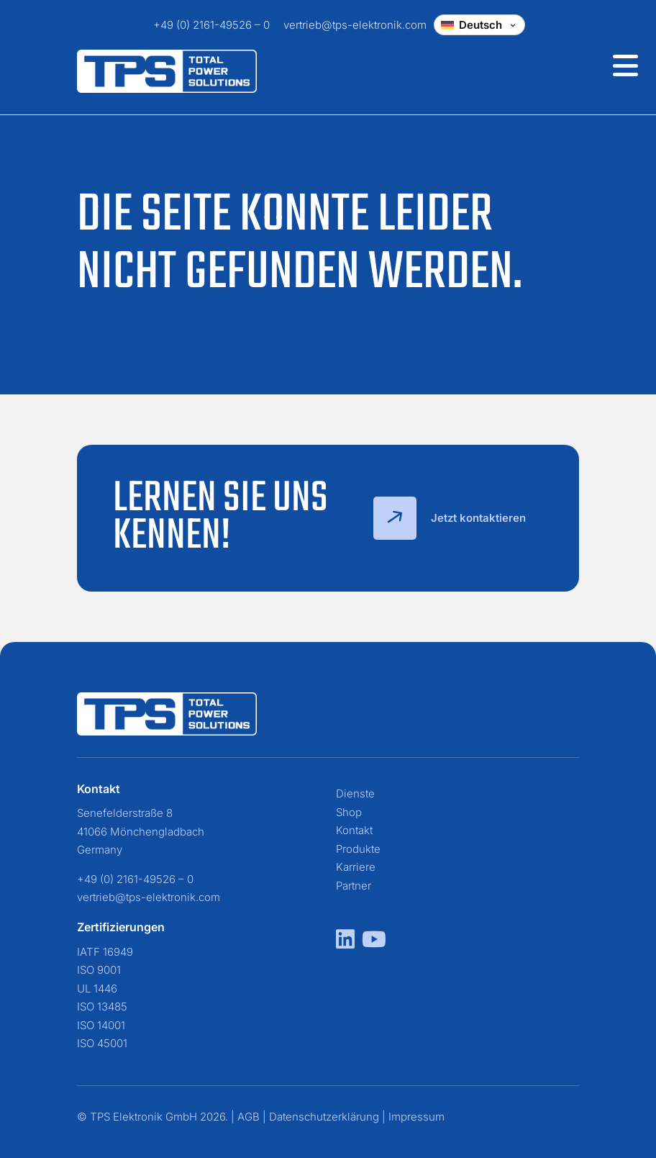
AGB (248, 1116)
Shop (349, 812)
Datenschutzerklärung (324, 1116)
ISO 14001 (101, 1025)
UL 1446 (97, 988)
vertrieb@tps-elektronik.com (355, 25)
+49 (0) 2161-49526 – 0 (211, 25)
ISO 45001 (102, 1043)
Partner (353, 885)
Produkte (358, 849)
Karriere (355, 867)
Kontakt (354, 830)
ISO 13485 (102, 1006)
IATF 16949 (105, 952)
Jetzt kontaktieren (449, 518)
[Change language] (479, 24)
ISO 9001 (99, 970)
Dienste (355, 793)
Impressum (416, 1116)
